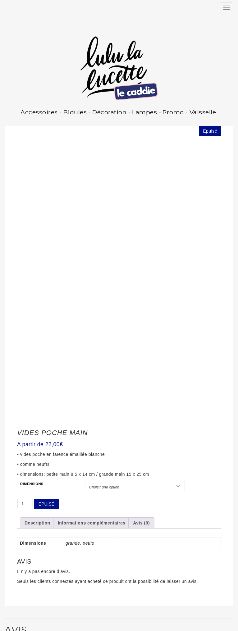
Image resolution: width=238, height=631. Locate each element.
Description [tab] (37, 454)
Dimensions (31, 414)
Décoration (109, 112)
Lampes (144, 112)
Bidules (75, 112)
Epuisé (46, 434)
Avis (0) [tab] (141, 454)
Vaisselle (203, 112)
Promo (173, 112)
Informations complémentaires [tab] (92, 454)
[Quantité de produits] (25, 434)
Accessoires (39, 112)
